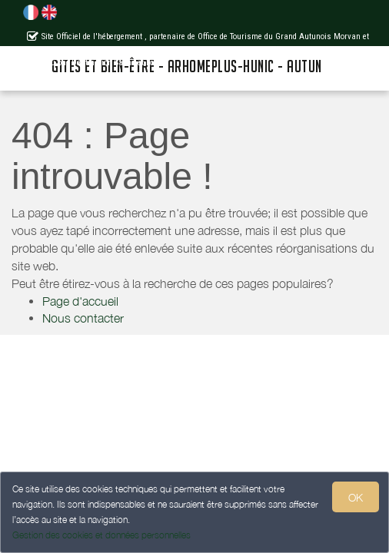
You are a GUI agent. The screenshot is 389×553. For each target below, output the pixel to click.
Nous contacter (83, 318)
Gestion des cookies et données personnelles (101, 535)
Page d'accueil (80, 301)
